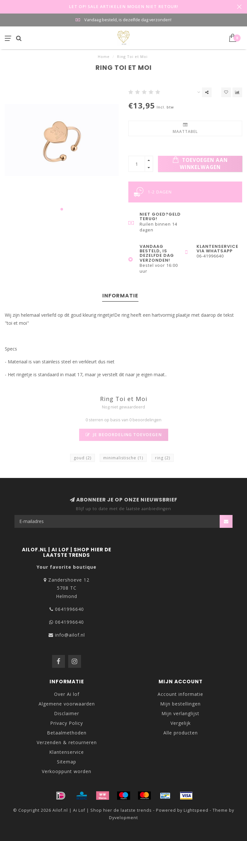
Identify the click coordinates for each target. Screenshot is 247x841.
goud (82, 458)
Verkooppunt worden (66, 771)
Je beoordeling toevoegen (124, 434)
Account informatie (180, 694)
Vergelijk (180, 723)
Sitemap (66, 762)
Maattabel (185, 128)
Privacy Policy (66, 723)
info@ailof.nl (70, 635)
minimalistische (123, 458)
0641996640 (69, 609)
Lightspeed (196, 810)
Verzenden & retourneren (67, 742)
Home (104, 56)
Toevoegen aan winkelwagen (200, 163)
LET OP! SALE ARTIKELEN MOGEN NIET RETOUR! (123, 6)
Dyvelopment (123, 817)
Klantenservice (66, 752)
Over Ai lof (66, 694)
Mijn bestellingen (180, 704)
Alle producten (180, 733)
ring (162, 458)
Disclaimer (66, 713)
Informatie (120, 295)
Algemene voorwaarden (67, 704)
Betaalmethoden (67, 733)
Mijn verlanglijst (180, 713)
